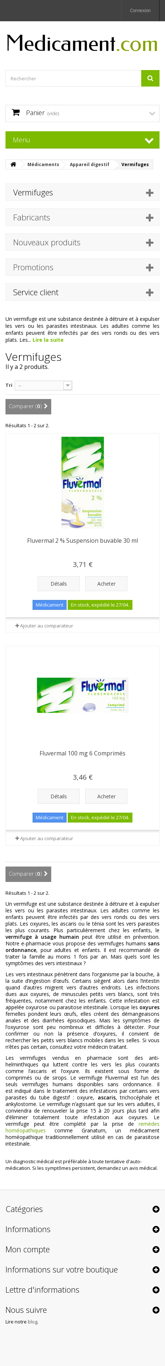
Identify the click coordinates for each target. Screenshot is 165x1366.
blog (32, 1321)
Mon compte (27, 1249)
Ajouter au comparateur (46, 625)
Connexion (140, 10)
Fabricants (31, 217)
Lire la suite (48, 339)
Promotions (33, 266)
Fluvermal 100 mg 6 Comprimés (82, 753)
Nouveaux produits (46, 242)
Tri (8, 385)
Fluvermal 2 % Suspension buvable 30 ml (82, 540)
